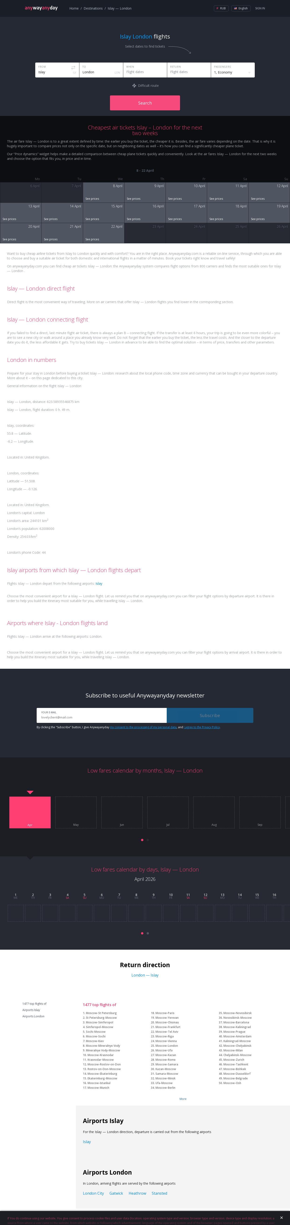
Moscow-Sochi (96, 1036)
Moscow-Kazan (166, 1055)
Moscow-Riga (165, 1036)
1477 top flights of (34, 1003)
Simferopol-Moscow (99, 1027)
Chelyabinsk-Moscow (237, 1055)
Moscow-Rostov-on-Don (104, 1064)
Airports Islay (31, 1010)
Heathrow (137, 1193)
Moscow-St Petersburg (101, 1013)
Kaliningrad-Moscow (237, 1041)
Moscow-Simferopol (99, 1022)
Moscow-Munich (98, 1088)
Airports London (33, 1016)
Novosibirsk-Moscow (237, 1018)
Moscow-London (167, 1046)
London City (93, 1193)
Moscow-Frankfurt (168, 1027)
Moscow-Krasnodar (101, 1055)
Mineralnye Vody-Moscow (103, 1050)
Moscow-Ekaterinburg (102, 1074)
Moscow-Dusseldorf (237, 1074)
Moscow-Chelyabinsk (237, 1046)
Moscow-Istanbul (99, 1083)
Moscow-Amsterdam (237, 1036)
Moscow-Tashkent (235, 1064)
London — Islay (145, 975)
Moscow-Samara (167, 1064)
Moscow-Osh (232, 1083)
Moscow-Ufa (164, 1050)
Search (145, 103)
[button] (142, 840)
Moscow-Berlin (165, 1088)
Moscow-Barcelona (236, 1022)
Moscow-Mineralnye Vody (103, 1046)
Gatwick (116, 1193)
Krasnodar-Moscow (101, 1060)
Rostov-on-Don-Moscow (104, 1069)
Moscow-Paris (165, 1013)
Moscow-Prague (234, 1032)
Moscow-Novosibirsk (237, 1013)
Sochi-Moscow (96, 1032)
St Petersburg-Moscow (101, 1018)
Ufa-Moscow (164, 1083)
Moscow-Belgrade (235, 1078)
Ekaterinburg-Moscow (102, 1078)
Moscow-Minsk (166, 1078)
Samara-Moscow (167, 1074)
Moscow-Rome (166, 1060)
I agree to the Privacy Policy (202, 727)
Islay (98, 583)
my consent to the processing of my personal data (143, 727)
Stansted (159, 1193)
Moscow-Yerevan (167, 1018)
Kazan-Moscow (166, 1069)
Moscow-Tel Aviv (167, 1032)
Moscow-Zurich (233, 1060)
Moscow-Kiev (95, 1041)
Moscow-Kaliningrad (237, 1027)
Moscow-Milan (233, 1050)
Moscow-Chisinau (167, 1022)
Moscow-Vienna (166, 1041)
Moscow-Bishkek (234, 1069)
